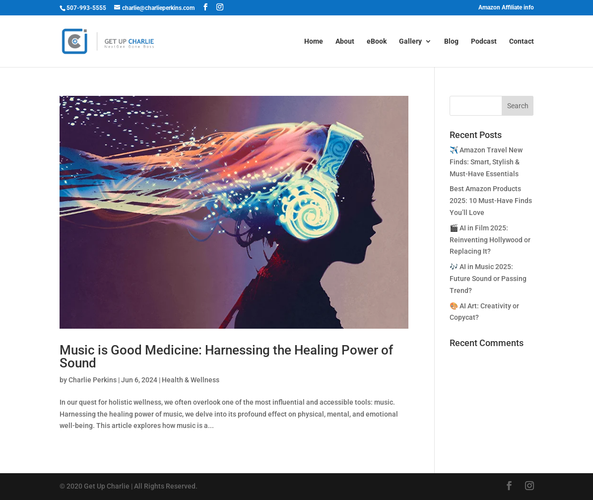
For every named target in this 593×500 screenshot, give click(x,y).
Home (313, 41)
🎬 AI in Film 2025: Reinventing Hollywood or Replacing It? (490, 240)
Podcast (484, 41)
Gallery (410, 41)
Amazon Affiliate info (506, 7)
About (344, 41)
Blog (451, 41)
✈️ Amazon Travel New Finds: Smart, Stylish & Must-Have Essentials (486, 162)
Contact (521, 41)
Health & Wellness (190, 380)
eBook (377, 41)
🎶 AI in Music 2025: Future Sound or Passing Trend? (488, 278)
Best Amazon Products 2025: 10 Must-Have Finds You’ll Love (491, 200)
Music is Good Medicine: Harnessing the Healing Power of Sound (226, 356)
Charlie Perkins (92, 380)
